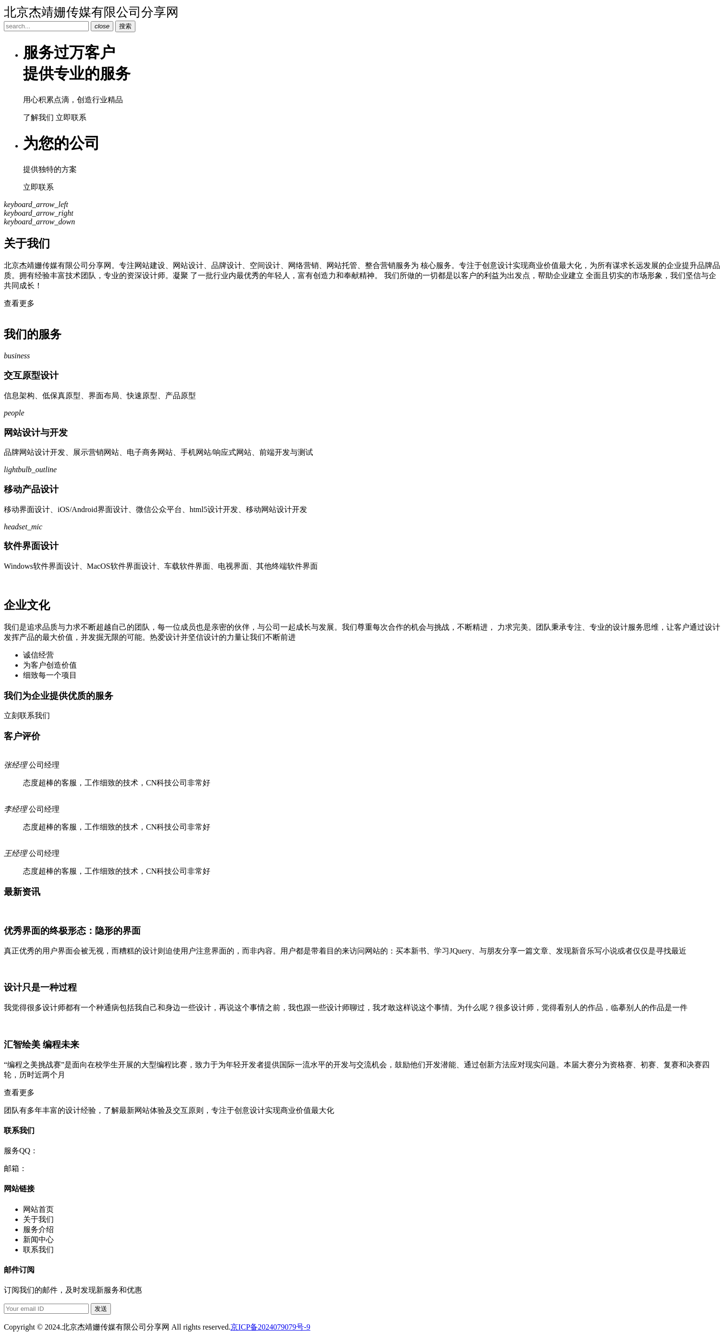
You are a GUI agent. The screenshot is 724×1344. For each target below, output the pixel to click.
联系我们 (38, 1250)
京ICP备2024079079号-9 (270, 1327)
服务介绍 (38, 1229)
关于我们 (38, 1219)
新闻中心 (38, 1239)
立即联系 (71, 117)
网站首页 (38, 1209)
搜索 (125, 26)
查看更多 (19, 303)
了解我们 (38, 117)
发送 (101, 1308)
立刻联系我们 (27, 715)
